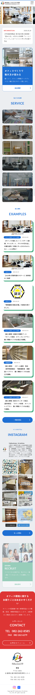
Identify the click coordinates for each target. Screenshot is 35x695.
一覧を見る (17, 420)
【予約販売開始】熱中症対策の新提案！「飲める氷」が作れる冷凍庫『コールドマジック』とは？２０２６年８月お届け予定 (17, 37)
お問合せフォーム (17, 643)
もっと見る (17, 533)
